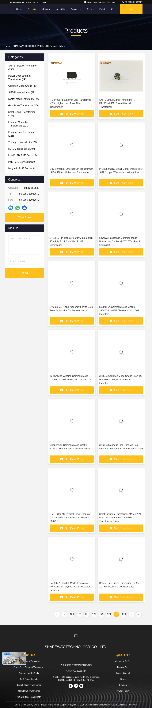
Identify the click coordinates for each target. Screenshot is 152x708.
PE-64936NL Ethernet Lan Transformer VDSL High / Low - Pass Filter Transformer (70, 103)
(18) (22, 155)
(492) (22, 92)
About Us (60, 9)
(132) (21, 114)
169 (72, 614)
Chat (131, 9)
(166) (23, 105)
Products (32, 9)
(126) (21, 134)
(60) (21, 162)
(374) (23, 86)
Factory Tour (123, 667)
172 (94, 614)
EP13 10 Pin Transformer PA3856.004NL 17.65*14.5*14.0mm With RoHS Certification (71, 241)
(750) (22, 67)
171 (87, 614)
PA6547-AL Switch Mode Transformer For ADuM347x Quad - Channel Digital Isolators (70, 586)
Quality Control (123, 673)
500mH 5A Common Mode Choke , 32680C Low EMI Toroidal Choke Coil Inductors (119, 310)
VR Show (46, 9)
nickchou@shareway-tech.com (100, 2)
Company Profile (123, 661)
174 (109, 614)
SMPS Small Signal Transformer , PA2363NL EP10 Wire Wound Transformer (117, 103)
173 (102, 614)
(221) (18, 124)
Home (19, 9)
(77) (22, 142)
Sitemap (123, 685)
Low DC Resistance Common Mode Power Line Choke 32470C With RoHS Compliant (119, 241)
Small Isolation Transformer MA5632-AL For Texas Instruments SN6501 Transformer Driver (120, 517)
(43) (24, 99)
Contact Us (76, 9)
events (90, 9)
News (123, 679)
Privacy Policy (123, 691)
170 (79, 614)
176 (124, 614)
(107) (21, 149)
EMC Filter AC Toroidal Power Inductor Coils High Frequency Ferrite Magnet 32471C (70, 517)
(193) (19, 78)
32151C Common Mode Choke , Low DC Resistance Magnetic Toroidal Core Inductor (120, 379)
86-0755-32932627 (132, 2)
